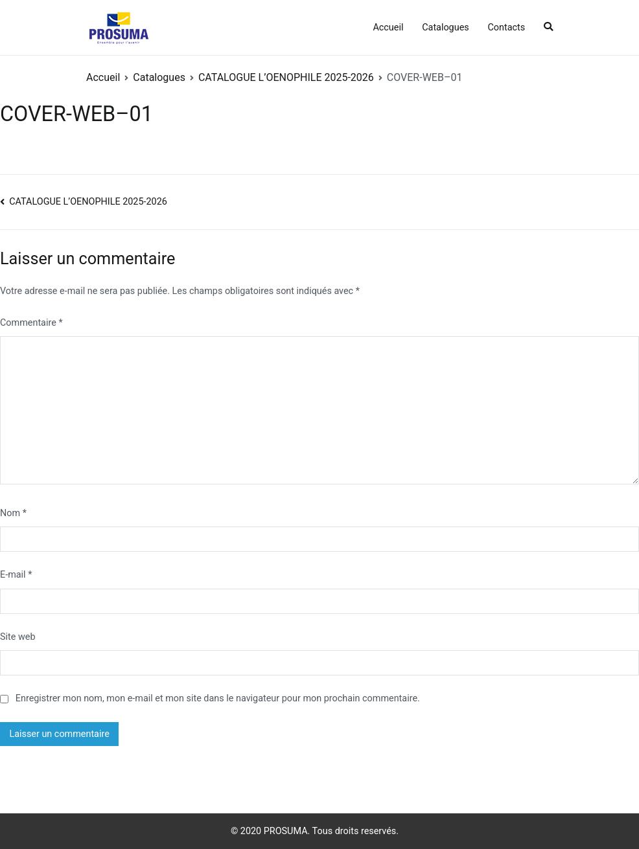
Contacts (506, 27)
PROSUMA (286, 831)
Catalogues (445, 27)
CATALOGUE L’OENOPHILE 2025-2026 (88, 201)
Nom (13, 513)
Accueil (388, 27)
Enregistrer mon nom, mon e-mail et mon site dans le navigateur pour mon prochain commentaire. (218, 698)
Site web (17, 636)
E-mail (16, 574)
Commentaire (31, 322)
